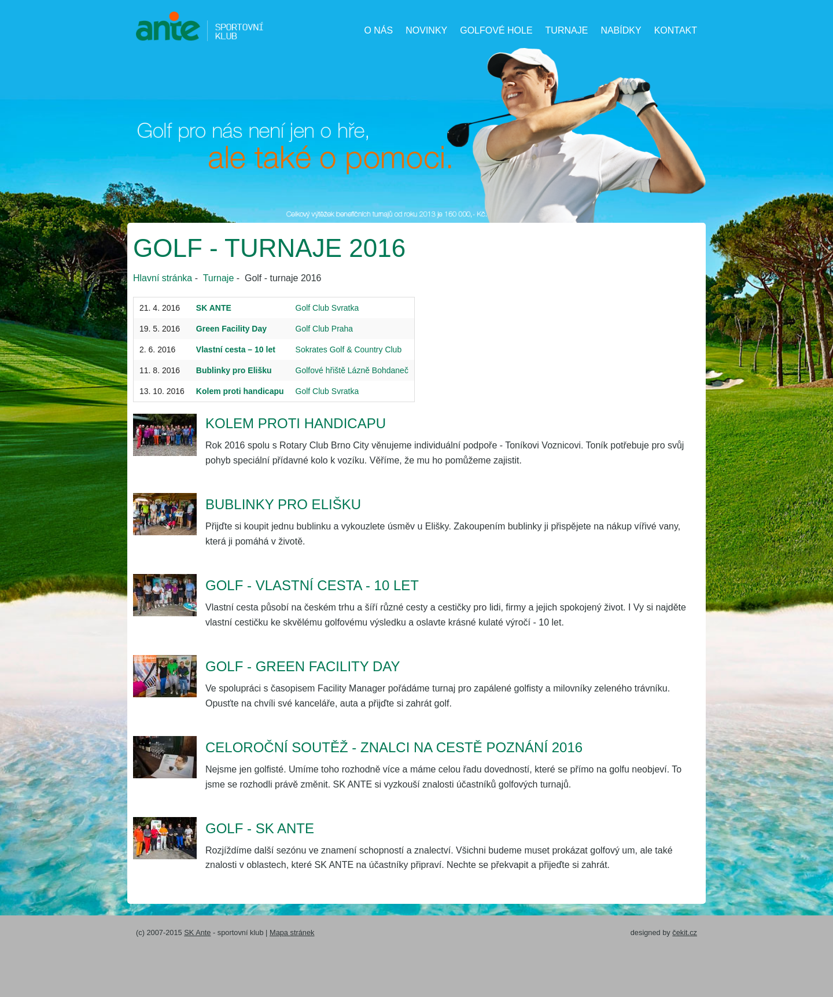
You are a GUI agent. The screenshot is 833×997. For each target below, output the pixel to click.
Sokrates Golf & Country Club (349, 349)
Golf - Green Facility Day (302, 666)
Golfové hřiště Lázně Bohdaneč (352, 370)
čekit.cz (684, 932)
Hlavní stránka (162, 278)
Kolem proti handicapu (295, 423)
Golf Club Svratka (327, 307)
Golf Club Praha (324, 328)
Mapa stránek (292, 932)
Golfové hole (496, 30)
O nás (378, 30)
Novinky (426, 30)
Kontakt (675, 30)
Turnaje (566, 30)
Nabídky (620, 30)
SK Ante (197, 932)
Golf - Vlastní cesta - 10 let (312, 585)
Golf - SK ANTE (259, 828)
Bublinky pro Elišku (283, 504)
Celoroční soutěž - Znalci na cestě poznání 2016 (394, 747)
